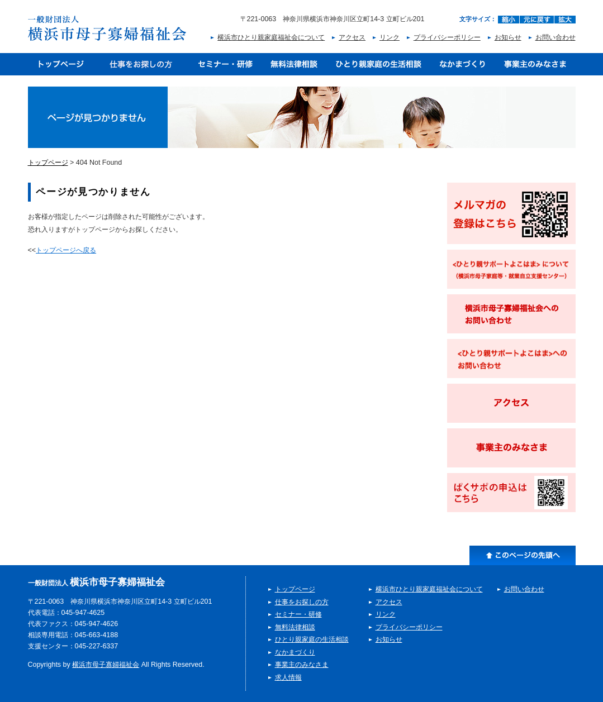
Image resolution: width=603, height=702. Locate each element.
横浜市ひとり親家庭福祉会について (271, 37)
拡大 (565, 19)
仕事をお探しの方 (141, 64)
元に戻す (537, 19)
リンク (389, 37)
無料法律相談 (294, 64)
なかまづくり (462, 64)
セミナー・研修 (225, 64)
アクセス (352, 37)
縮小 (508, 19)
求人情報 (288, 677)
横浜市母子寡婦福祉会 (105, 664)
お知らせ (508, 37)
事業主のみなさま (535, 64)
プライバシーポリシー (447, 37)
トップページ (60, 64)
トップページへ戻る (66, 250)
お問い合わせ (555, 37)
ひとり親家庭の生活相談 (378, 64)
